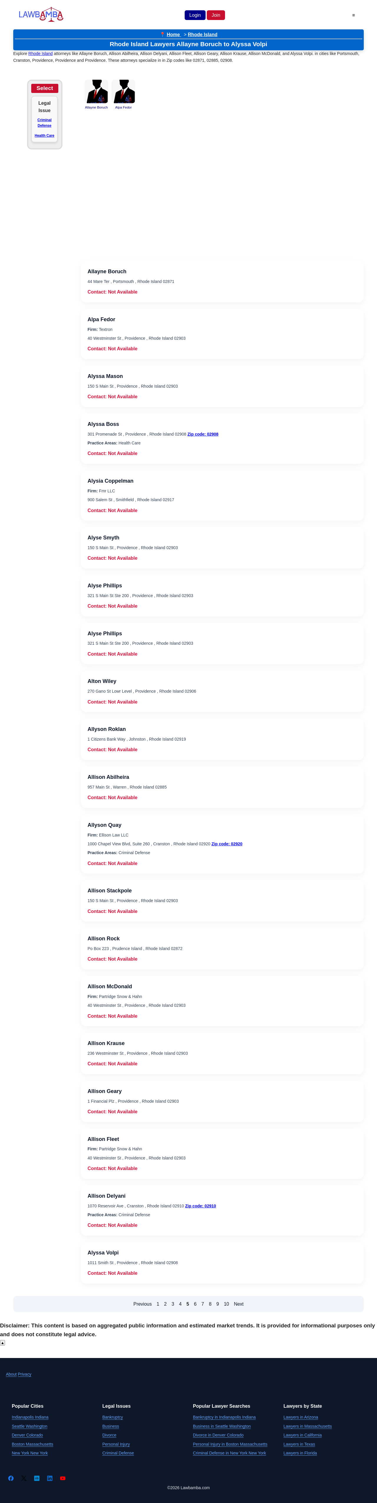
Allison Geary (104, 1091)
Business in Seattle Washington (222, 1426)
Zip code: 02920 (226, 844)
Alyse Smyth (103, 538)
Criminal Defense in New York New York (229, 1453)
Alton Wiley (101, 681)
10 (226, 1304)
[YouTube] (63, 1478)
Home (174, 34)
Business (110, 1426)
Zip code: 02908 (203, 434)
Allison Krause (106, 1043)
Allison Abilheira (108, 777)
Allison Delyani (106, 1196)
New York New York (30, 1453)
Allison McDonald (109, 986)
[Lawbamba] (41, 21)
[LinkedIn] (50, 1478)
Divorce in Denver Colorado (218, 1435)
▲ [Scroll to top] (2, 1343)
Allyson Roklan (106, 729)
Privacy (24, 1374)
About (11, 1374)
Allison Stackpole (109, 891)
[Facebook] (11, 1478)
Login (195, 15)
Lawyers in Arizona (301, 1417)
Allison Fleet (103, 1139)
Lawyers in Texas (299, 1444)
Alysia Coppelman (110, 481)
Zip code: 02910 (200, 1206)
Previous (142, 1304)
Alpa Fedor (101, 319)
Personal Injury (116, 1444)
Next (239, 1304)
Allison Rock (103, 939)
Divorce (109, 1435)
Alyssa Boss (103, 424)
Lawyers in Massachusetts (308, 1426)
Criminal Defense (44, 123)
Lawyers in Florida (300, 1453)
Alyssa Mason (105, 376)
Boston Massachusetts (32, 1444)
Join (215, 15)
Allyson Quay (104, 825)
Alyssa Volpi (103, 1253)
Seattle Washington (29, 1426)
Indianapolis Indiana (30, 1417)
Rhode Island (202, 34)
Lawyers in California (303, 1435)
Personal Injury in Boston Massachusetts (230, 1444)
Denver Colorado (27, 1435)
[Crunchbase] (37, 1478)
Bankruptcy (112, 1417)
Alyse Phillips (104, 586)
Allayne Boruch (106, 271)
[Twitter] (24, 1478)
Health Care (44, 136)
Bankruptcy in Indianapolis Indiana (224, 1417)
